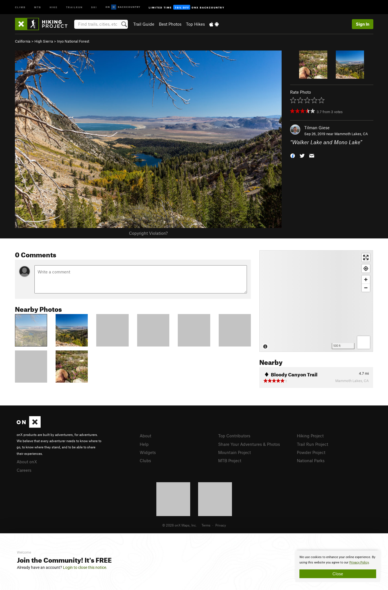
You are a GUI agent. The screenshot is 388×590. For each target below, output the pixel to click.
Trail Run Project (312, 444)
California (22, 41)
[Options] (363, 342)
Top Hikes (195, 24)
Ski (94, 7)
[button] (292, 155)
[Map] (316, 301)
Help (144, 444)
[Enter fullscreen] (366, 257)
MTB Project (229, 460)
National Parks (311, 460)
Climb (20, 7)
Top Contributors (234, 435)
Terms (206, 525)
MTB (37, 7)
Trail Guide (143, 24)
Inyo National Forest (73, 41)
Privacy (220, 525)
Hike (54, 7)
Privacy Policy (359, 562)
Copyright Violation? (148, 233)
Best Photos (170, 24)
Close (337, 573)
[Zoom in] (366, 279)
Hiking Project (310, 435)
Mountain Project (234, 452)
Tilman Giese (317, 127)
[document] (337, 566)
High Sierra (43, 41)
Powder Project (311, 452)
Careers (24, 470)
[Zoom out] (366, 288)
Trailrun (74, 7)
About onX (27, 461)
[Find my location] (366, 268)
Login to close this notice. (85, 567)
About (145, 435)
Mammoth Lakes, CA (351, 133)
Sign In (362, 24)
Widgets (148, 452)
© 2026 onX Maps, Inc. (179, 525)
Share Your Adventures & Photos (249, 444)
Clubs (145, 460)
